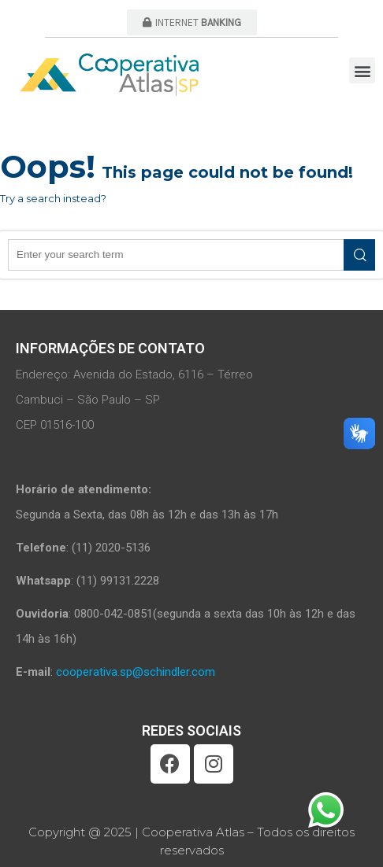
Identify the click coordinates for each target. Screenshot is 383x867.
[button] (192, 22)
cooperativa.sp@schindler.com (135, 672)
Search (359, 255)
